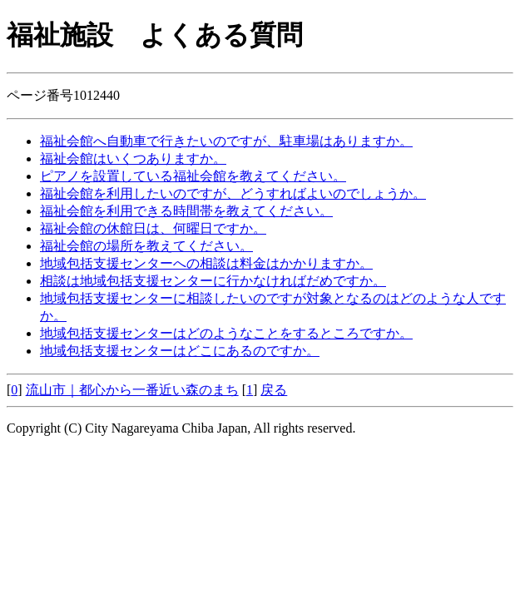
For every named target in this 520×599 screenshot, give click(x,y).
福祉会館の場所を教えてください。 (146, 246)
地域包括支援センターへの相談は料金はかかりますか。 (206, 263)
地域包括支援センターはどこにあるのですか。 (179, 351)
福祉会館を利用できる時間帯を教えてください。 (186, 211)
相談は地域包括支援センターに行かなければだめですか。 (213, 281)
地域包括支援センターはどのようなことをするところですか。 (226, 333)
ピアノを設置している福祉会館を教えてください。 (193, 176)
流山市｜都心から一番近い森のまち (132, 390)
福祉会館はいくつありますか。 (133, 158)
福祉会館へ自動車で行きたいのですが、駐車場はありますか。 (226, 141)
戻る (273, 390)
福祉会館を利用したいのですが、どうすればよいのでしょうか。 (233, 193)
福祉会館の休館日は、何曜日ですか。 (153, 228)
